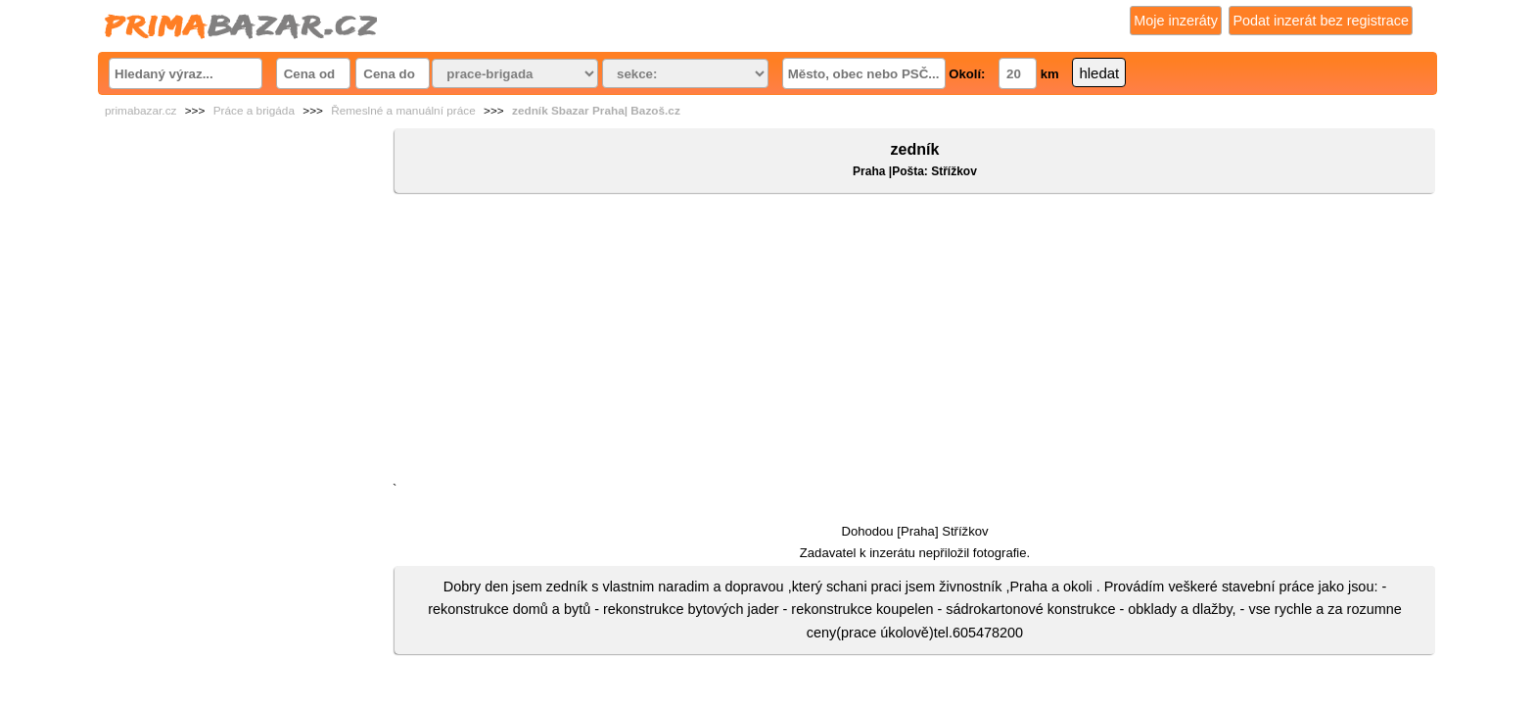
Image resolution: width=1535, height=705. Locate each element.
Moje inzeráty (1176, 20)
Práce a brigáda (254, 111)
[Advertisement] (915, 342)
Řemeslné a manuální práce (403, 111)
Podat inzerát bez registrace (1321, 20)
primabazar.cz (140, 111)
